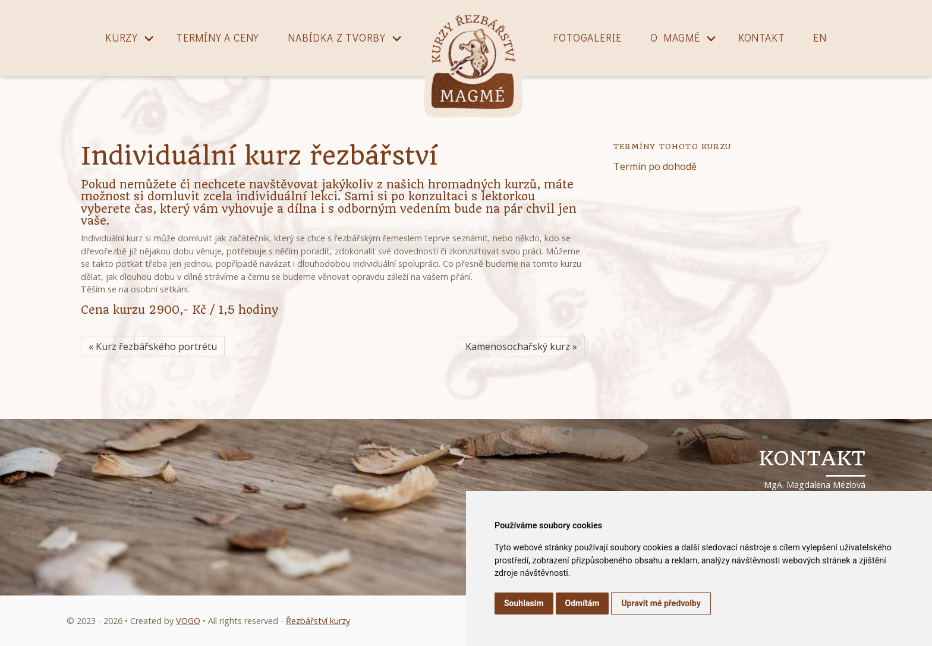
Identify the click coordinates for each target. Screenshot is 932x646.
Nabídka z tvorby (337, 38)
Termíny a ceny (217, 38)
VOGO (188, 620)
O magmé (675, 38)
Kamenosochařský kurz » (521, 346)
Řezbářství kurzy (318, 620)
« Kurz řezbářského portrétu (153, 346)
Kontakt (761, 38)
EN (820, 38)
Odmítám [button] (582, 603)
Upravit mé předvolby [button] (660, 603)
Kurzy (121, 38)
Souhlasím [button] (524, 603)
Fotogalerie (587, 38)
